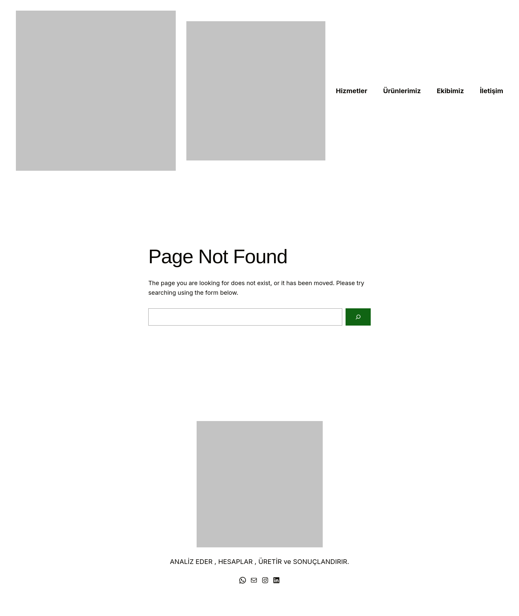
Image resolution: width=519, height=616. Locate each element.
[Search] (358, 317)
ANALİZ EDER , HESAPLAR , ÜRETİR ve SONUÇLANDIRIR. (259, 561)
